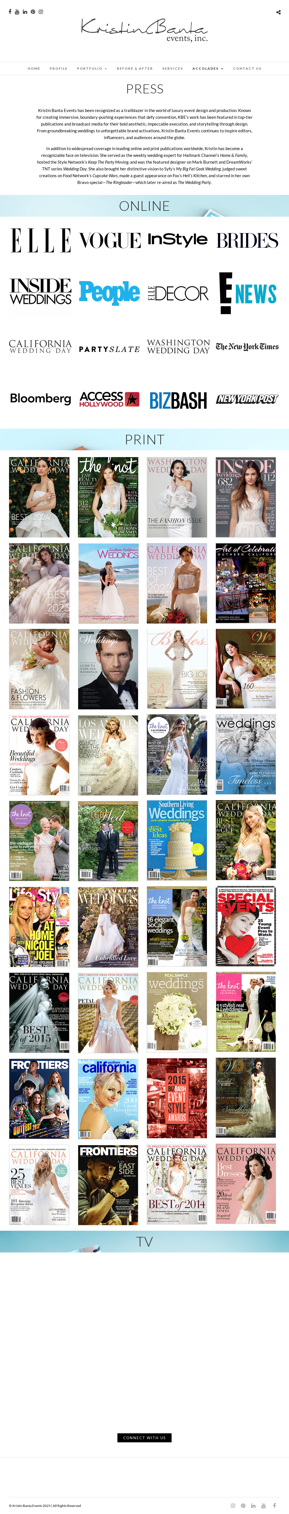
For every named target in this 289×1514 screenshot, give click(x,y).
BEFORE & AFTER (135, 68)
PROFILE (59, 68)
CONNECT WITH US (144, 1438)
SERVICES (172, 68)
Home (34, 68)
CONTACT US (247, 68)
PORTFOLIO (89, 68)
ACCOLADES (205, 68)
